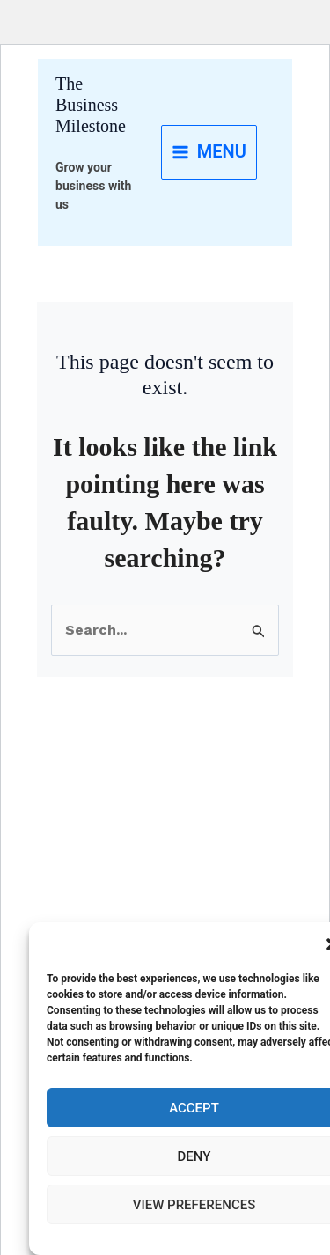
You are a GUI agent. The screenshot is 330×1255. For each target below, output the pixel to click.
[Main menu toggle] (209, 152)
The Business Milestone (90, 105)
